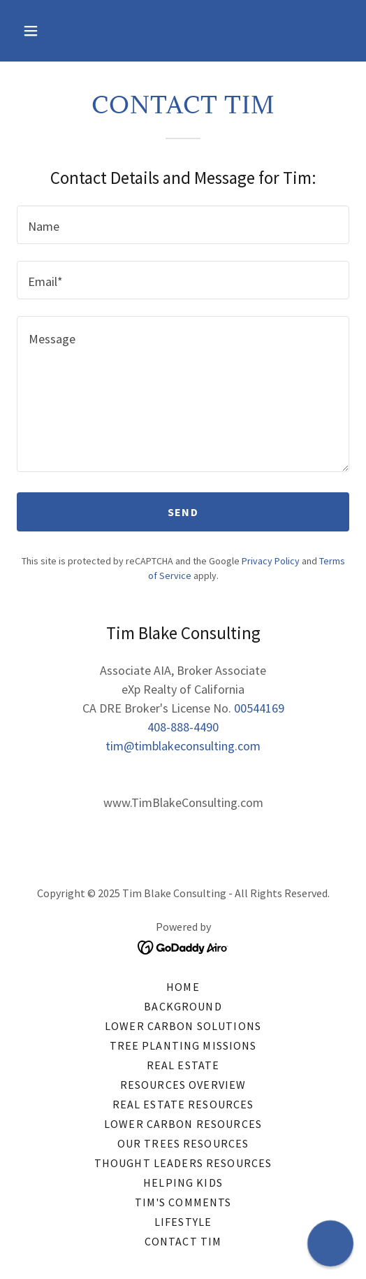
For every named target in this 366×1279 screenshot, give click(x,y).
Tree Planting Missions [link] (183, 1045)
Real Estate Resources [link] (183, 1104)
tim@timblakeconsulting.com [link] (183, 746)
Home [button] (183, 987)
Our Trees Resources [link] (183, 1143)
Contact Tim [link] (183, 1241)
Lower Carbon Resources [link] (183, 1124)
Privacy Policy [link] (271, 561)
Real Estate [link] (183, 1065)
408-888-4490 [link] (183, 727)
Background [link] (182, 1006)
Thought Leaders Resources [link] (183, 1163)
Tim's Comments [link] (183, 1202)
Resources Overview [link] (183, 1085)
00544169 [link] (259, 708)
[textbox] (183, 225)
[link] (183, 946)
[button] (41, 31)
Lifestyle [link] (183, 1222)
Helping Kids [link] (183, 1182)
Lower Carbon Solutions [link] (183, 1026)
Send (183, 512)
